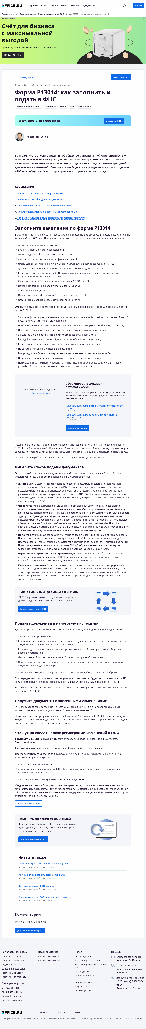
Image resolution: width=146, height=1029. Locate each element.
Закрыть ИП (81, 986)
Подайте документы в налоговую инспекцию (44, 205)
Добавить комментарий (29, 930)
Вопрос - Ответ (59, 5)
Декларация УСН (83, 956)
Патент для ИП (82, 971)
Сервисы (33, 5)
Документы (89, 5)
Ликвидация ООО (84, 990)
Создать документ (77, 428)
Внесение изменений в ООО (29, 106)
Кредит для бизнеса (12, 991)
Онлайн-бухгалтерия (12, 996)
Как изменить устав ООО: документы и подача (43, 897)
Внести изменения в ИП (50, 956)
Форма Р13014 (84, 106)
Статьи (44, 5)
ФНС (72, 106)
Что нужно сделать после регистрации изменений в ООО (51, 217)
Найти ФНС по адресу (12, 972)
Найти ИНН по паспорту (14, 976)
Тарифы (76, 1012)
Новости (75, 5)
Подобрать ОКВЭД (11, 964)
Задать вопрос (121, 77)
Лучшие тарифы (12, 54)
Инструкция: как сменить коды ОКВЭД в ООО (42, 874)
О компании (42, 1012)
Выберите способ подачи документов (49, 467)
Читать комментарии (28, 803)
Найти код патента (84, 975)
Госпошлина (50, 106)
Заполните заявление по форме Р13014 (40, 193)
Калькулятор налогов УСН (88, 960)
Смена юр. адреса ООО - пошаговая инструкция (43, 863)
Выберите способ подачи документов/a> (41, 199)
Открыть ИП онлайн (12, 956)
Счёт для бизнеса (10, 987)
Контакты (60, 1012)
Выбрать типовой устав (13, 968)
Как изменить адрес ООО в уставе (36, 886)
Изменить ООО (114, 121)
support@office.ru (130, 960)
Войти (138, 5)
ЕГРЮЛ (63, 106)
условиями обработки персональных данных (99, 1018)
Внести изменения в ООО (33, 609)
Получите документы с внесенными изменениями (47, 211)
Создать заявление (41, 393)
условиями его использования (60, 1018)
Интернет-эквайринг (12, 1000)
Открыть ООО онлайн (13, 960)
